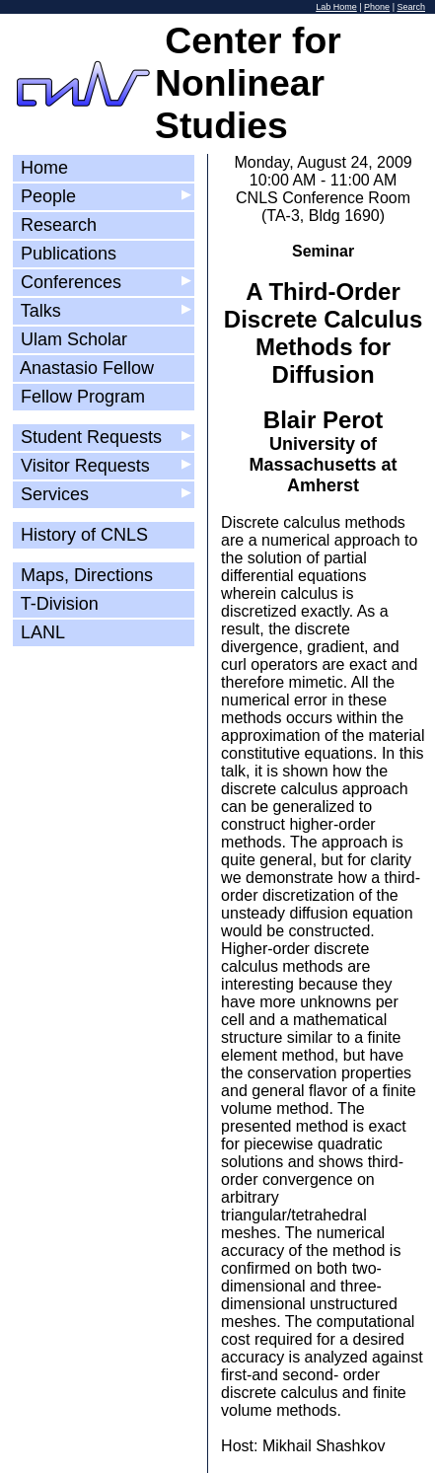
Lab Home (336, 7)
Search (411, 7)
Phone (377, 7)
